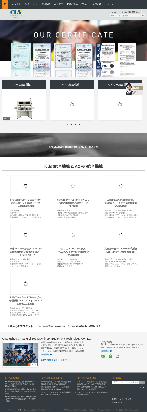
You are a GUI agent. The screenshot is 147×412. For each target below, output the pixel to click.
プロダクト (15, 4)
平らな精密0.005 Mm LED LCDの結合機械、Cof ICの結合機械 (91, 388)
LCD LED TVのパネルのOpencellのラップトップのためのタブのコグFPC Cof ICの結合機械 (20, 384)
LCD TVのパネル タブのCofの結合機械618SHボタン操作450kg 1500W (56, 383)
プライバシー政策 (14, 410)
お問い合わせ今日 (49, 360)
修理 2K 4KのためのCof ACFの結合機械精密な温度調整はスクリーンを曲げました (25, 251)
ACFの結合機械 (70, 84)
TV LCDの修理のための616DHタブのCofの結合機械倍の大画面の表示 (68, 326)
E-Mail (115, 399)
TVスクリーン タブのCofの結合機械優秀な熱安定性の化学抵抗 (56, 393)
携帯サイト (117, 403)
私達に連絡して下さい (77, 4)
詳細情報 (46, 354)
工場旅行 (46, 4)
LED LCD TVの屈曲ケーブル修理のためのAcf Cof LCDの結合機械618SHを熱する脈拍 (20, 399)
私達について (31, 4)
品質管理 (58, 4)
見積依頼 (96, 4)
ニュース (109, 4)
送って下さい (142, 382)
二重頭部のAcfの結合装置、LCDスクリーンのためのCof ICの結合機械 (121, 203)
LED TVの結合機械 (86, 378)
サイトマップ (125, 399)
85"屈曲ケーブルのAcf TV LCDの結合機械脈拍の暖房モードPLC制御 (73, 203)
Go (143, 15)
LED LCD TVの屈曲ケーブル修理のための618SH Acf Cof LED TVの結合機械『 (92, 383)
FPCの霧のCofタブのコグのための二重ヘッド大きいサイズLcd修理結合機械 (25, 203)
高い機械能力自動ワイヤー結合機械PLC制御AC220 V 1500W (55, 388)
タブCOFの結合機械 (51, 378)
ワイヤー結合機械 (118, 84)
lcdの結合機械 (22, 84)
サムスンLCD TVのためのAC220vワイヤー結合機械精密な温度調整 (73, 251)
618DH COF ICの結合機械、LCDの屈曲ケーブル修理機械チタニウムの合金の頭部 (20, 391)
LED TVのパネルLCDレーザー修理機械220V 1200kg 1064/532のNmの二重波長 (25, 300)
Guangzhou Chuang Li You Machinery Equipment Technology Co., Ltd (46, 338)
